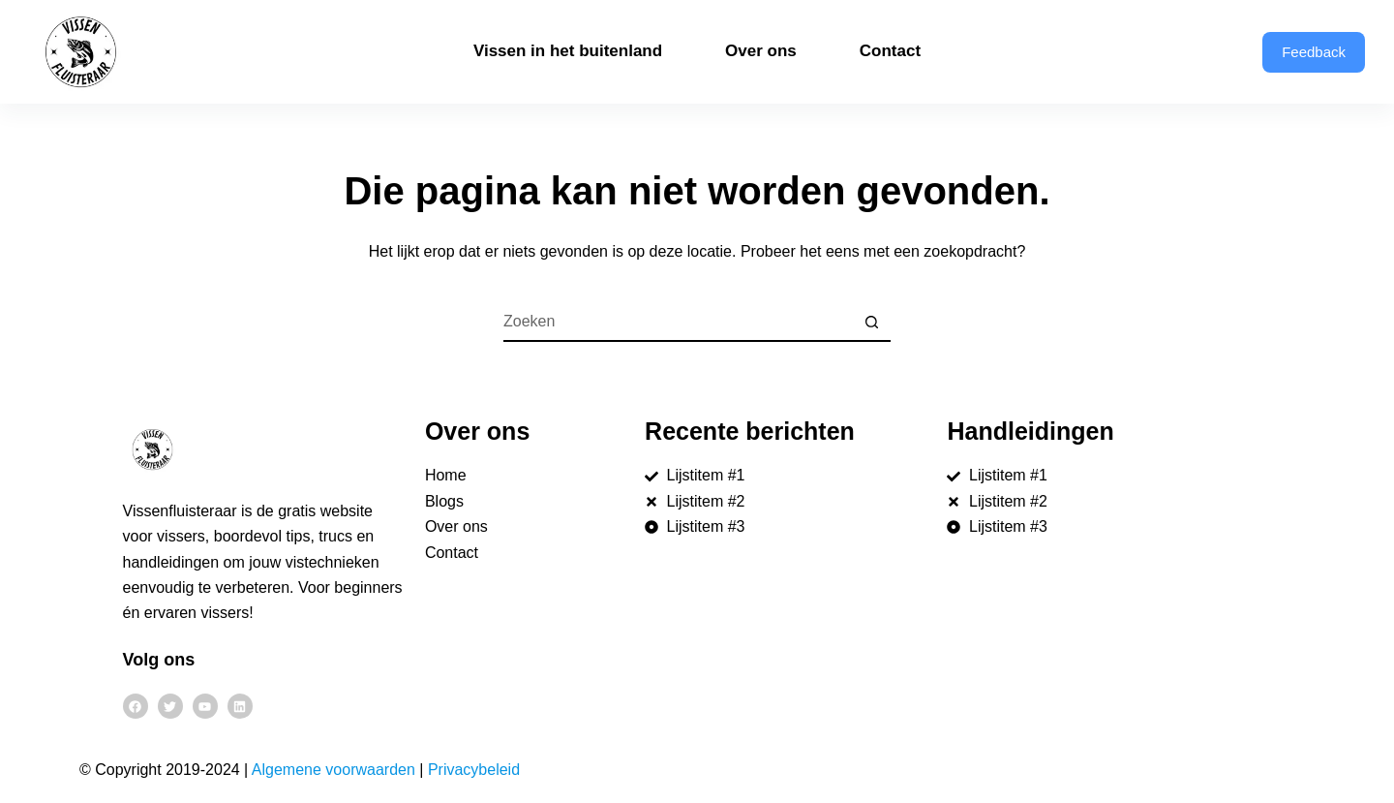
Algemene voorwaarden (333, 769)
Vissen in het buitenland (567, 51)
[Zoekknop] (871, 322)
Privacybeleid (474, 769)
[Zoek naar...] (677, 322)
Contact (890, 51)
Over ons (761, 51)
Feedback (1314, 52)
